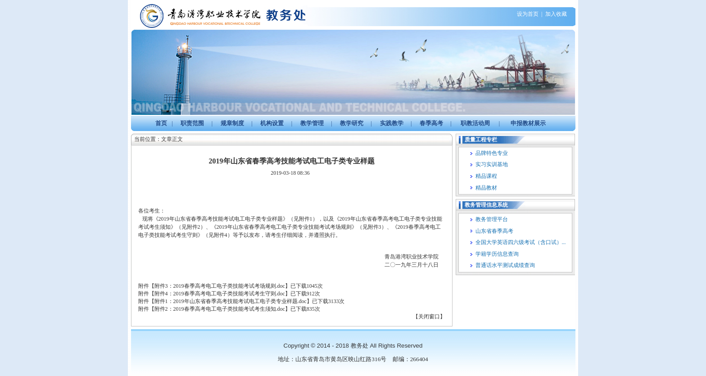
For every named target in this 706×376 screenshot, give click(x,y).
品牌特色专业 (491, 153)
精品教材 (486, 188)
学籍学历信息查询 (497, 254)
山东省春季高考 (494, 231)
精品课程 (486, 176)
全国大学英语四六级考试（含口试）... (520, 242)
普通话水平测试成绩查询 (505, 265)
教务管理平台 (491, 219)
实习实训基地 (491, 164)
